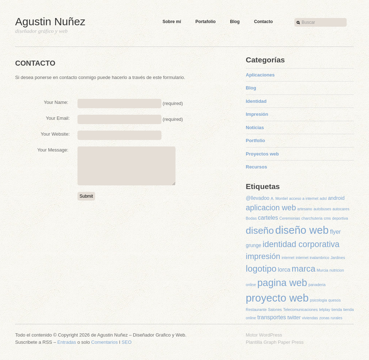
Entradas (66, 342)
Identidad (256, 101)
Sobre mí (172, 21)
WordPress (270, 335)
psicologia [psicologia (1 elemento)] (318, 300)
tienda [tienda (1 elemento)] (337, 309)
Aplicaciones (260, 75)
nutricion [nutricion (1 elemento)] (336, 270)
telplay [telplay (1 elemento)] (324, 309)
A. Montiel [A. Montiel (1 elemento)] (279, 198)
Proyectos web (262, 154)
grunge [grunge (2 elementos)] (253, 245)
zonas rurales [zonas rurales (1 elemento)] (330, 318)
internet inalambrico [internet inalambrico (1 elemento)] (312, 257)
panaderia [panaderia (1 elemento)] (316, 284)
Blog (235, 21)
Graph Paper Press (283, 342)
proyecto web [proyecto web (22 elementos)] (277, 298)
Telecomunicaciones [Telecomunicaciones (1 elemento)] (300, 309)
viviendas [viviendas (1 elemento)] (310, 318)
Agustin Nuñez (50, 21)
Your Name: (57, 102)
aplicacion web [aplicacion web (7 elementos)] (271, 207)
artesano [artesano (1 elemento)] (304, 209)
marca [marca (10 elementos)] (303, 268)
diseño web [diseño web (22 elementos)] (302, 230)
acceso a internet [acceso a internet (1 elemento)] (303, 198)
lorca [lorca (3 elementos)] (284, 270)
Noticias (255, 127)
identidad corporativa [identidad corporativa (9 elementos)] (301, 244)
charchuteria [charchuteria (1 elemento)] (312, 218)
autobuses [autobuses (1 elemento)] (322, 209)
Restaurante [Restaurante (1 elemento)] (256, 309)
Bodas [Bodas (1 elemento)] (251, 218)
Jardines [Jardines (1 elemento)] (337, 257)
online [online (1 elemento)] (251, 284)
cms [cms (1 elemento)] (327, 218)
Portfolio (255, 140)
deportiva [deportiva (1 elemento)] (340, 218)
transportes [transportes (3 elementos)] (271, 317)
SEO (127, 342)
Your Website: (55, 134)
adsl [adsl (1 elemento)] (323, 198)
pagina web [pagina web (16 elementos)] (282, 282)
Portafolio (205, 21)
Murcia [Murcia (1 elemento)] (322, 270)
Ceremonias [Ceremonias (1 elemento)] (289, 218)
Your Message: (53, 150)
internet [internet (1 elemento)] (287, 257)
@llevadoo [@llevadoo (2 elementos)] (258, 198)
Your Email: (58, 118)
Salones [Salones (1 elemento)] (275, 309)
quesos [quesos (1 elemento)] (334, 300)
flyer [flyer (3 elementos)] (335, 232)
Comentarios (104, 342)
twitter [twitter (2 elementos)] (294, 317)
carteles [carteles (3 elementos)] (268, 218)
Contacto (263, 21)
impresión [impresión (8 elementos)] (263, 256)
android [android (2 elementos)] (336, 198)
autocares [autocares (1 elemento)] (341, 209)
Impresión (257, 114)
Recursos (256, 167)
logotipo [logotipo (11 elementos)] (261, 268)
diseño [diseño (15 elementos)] (260, 230)
